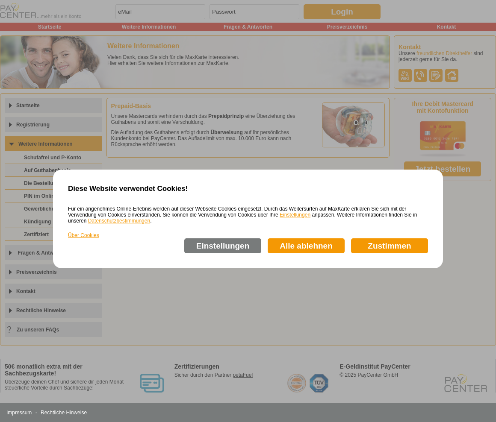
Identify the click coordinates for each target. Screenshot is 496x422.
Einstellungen (295, 215)
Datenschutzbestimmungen (119, 221)
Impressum (19, 413)
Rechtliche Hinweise (64, 413)
